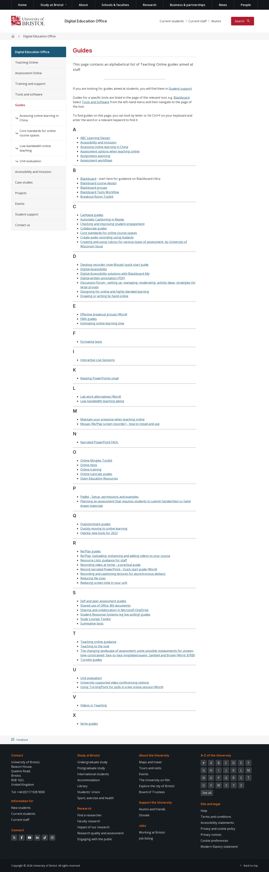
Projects (21, 193)
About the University (154, 755)
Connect (17, 830)
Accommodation (88, 780)
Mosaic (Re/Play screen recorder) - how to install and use (120, 424)
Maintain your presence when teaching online (112, 419)
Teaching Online (26, 62)
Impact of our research (93, 827)
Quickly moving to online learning (103, 528)
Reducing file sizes (93, 578)
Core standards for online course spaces (38, 133)
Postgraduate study (91, 768)
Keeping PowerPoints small (99, 378)
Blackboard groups (93, 188)
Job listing (146, 838)
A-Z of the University (216, 755)
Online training (90, 469)
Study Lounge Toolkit (95, 619)
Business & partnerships (187, 5)
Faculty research (88, 821)
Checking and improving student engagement (112, 224)
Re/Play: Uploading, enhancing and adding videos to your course (125, 556)
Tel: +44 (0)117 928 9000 (28, 792)
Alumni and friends (152, 809)
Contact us (22, 225)
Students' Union (88, 792)
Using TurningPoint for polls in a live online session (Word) (121, 687)
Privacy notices (211, 835)
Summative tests (91, 623)
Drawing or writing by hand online (104, 296)
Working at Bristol (152, 832)
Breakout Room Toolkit (96, 197)
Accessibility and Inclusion (33, 172)
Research (149, 5)
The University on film (154, 780)
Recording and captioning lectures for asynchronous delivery (123, 574)
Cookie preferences (214, 841)
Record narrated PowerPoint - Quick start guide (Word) (118, 569)
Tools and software (28, 94)
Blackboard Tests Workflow (99, 192)
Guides (20, 105)
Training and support (30, 84)
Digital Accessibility (93, 269)
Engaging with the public (94, 839)
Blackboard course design (98, 183)
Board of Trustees (152, 792)
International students (93, 774)
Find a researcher (89, 815)
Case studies (24, 182)
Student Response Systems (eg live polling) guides (115, 614)
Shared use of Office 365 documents (105, 605)
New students (21, 808)
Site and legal (210, 804)
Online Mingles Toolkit (96, 460)
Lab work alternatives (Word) (100, 397)
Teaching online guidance (98, 642)
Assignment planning (95, 156)
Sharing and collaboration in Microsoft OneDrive (114, 610)
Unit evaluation (30, 161)
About (83, 5)
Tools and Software (95, 102)
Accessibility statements (217, 823)
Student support (26, 214)
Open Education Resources (99, 478)
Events (19, 204)
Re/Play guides (90, 551)
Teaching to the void (94, 646)
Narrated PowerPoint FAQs (99, 442)
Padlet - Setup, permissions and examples (109, 497)
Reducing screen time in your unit (103, 583)
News (223, 5)
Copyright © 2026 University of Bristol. (34, 865)
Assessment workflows (96, 160)
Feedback (22, 740)
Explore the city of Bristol (156, 786)
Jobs (142, 826)
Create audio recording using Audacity (107, 237)
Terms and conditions (216, 817)
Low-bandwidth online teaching (35, 148)
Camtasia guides (91, 215)
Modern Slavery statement (219, 847)
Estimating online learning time (102, 323)
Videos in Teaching (93, 705)
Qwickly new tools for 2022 (99, 533)
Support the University (155, 802)
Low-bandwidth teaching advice (102, 401)
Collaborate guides (93, 228)
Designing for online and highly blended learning (114, 291)
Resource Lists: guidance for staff (103, 560)
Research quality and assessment (100, 833)
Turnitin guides (91, 660)
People (246, 5)
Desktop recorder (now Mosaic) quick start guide (114, 265)
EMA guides (88, 319)
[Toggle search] (242, 21)
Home (22, 5)
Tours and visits (150, 768)
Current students (172, 21)
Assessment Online (28, 73)
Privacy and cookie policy (218, 829)
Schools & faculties (115, 5)
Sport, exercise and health (95, 798)
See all (206, 793)
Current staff (197, 21)
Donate (144, 815)
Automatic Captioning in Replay (102, 219)
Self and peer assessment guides (103, 601)
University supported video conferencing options (114, 682)
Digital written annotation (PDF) (102, 278)
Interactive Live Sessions (97, 360)
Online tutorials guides (96, 474)
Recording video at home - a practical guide (110, 565)
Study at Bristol (52, 5)
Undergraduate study (92, 762)
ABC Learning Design (95, 138)
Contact (17, 755)
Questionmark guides (95, 524)
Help (204, 811)
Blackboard (181, 97)
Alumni (216, 21)
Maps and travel (150, 762)
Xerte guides (89, 724)
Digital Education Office (86, 21)
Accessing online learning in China (39, 118)
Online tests (88, 465)
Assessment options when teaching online (110, 151)
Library (82, 786)
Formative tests (91, 342)
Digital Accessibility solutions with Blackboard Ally (115, 274)
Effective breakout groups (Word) (103, 314)
